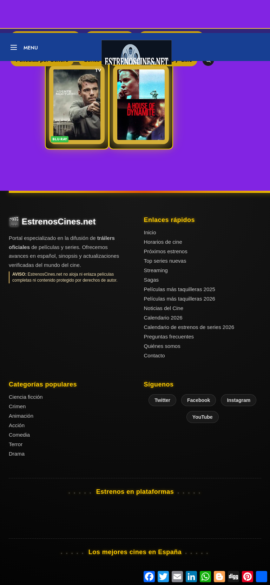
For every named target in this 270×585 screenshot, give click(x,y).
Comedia (19, 435)
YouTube (202, 417)
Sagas (151, 280)
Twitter (162, 400)
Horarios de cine (163, 242)
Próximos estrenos (165, 251)
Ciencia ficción (26, 397)
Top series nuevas (165, 261)
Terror (15, 444)
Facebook (198, 400)
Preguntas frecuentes (169, 336)
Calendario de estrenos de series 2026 (189, 327)
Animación (21, 416)
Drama (17, 454)
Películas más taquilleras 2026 (179, 299)
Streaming (156, 270)
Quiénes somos (162, 346)
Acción (17, 425)
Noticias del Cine (164, 308)
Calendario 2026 (163, 318)
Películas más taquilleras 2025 (179, 289)
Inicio (150, 232)
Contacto (154, 355)
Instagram (238, 400)
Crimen (17, 406)
